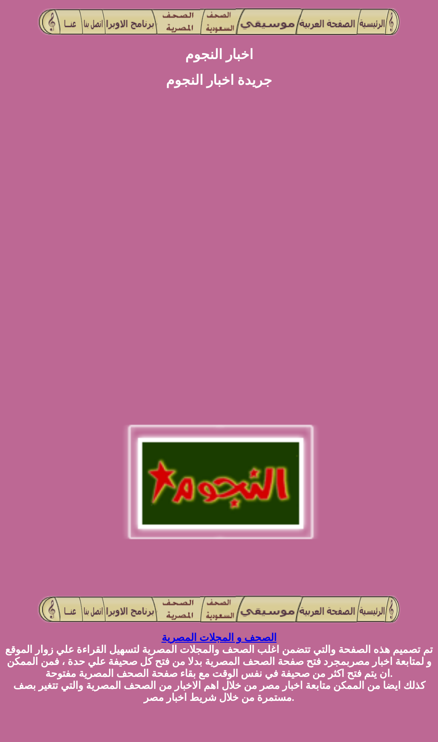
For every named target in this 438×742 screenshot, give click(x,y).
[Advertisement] (34, 240)
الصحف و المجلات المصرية (219, 637)
